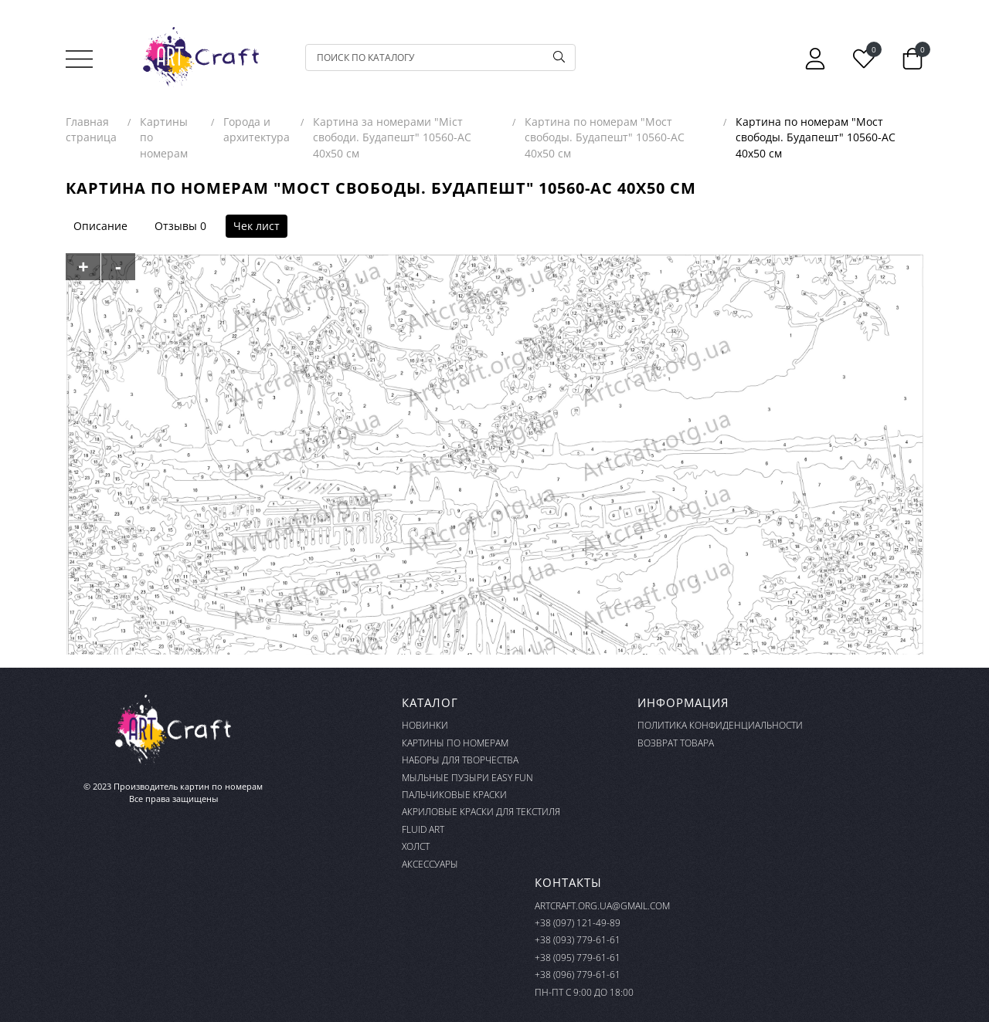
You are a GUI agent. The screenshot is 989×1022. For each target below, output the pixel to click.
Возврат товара (675, 743)
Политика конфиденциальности (720, 725)
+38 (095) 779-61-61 (577, 957)
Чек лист (256, 225)
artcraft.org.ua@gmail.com (602, 905)
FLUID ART (423, 829)
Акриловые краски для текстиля (481, 811)
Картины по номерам (455, 743)
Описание (100, 225)
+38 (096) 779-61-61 (577, 974)
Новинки (425, 725)
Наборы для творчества (460, 759)
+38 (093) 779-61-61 (577, 939)
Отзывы (176, 225)
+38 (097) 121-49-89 (577, 922)
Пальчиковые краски (454, 794)
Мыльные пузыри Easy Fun (467, 777)
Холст (416, 846)
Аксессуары (430, 864)
